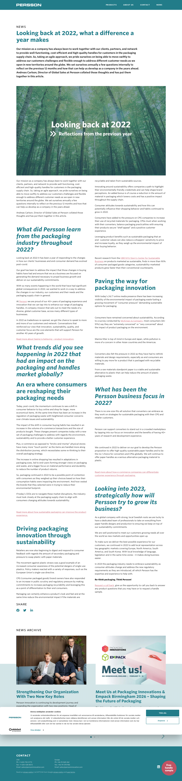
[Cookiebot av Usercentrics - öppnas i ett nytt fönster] (15, 776)
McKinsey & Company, (132, 321)
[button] (163, 736)
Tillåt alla (162, 759)
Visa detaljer (35, 776)
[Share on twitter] (26, 610)
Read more (31, 716)
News (159, 5)
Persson (23, 301)
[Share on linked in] (33, 610)
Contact (145, 5)
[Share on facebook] (19, 610)
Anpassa (163, 767)
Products (111, 5)
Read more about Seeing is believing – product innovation (45, 339)
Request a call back (104, 585)
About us (128, 5)
